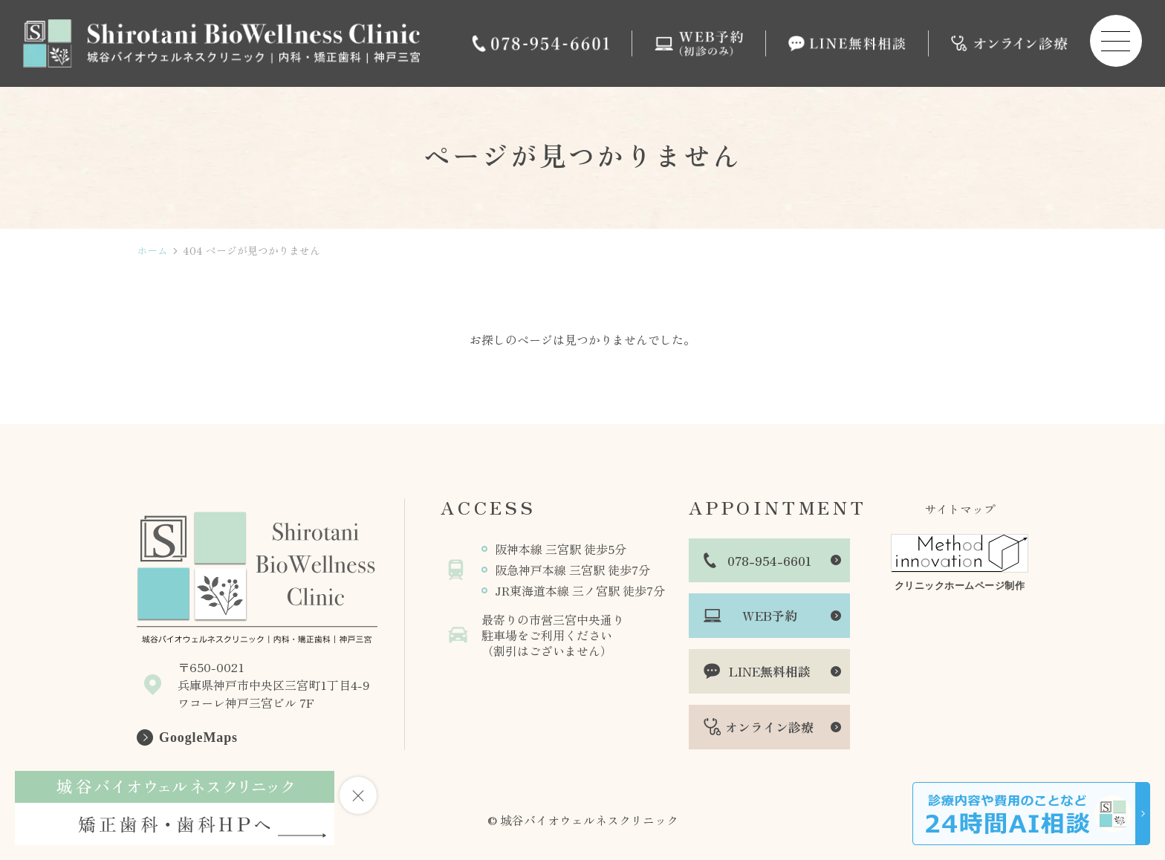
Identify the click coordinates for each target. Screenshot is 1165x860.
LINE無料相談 (770, 671)
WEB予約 (769, 615)
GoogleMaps (198, 737)
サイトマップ (960, 509)
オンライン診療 (769, 726)
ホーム (152, 251)
